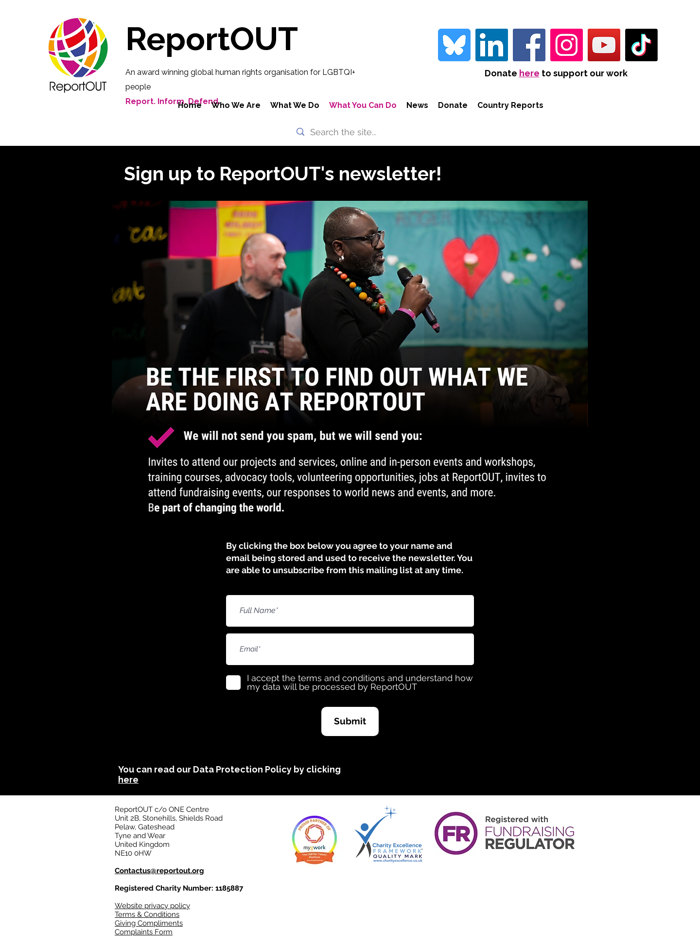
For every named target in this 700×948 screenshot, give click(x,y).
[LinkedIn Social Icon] (491, 45)
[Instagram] (566, 45)
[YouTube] (604, 45)
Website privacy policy (152, 905)
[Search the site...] (349, 132)
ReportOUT (211, 38)
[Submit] (350, 721)
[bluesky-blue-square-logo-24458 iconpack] (454, 45)
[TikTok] (641, 45)
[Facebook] (529, 45)
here (529, 73)
